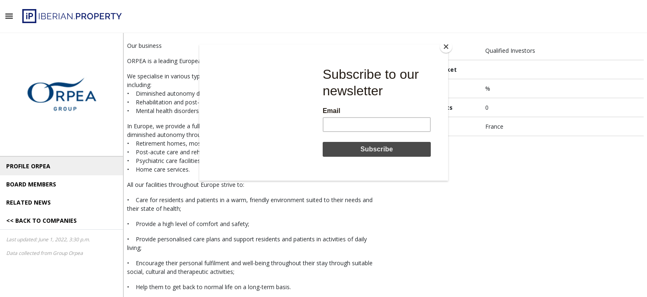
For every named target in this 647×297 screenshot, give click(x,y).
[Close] (446, 46)
